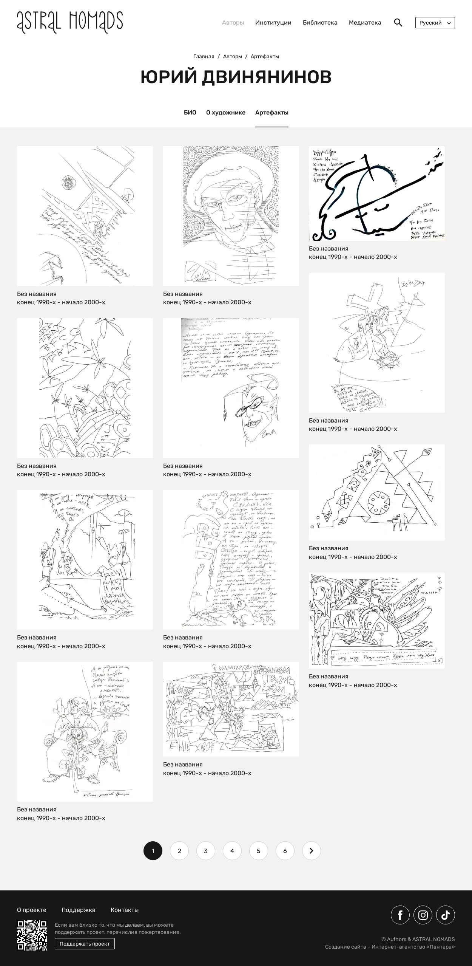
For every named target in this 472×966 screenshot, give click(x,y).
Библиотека (320, 22)
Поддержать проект (85, 944)
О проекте (31, 909)
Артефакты (271, 112)
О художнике (225, 112)
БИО (190, 112)
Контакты (125, 909)
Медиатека (365, 22)
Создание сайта (345, 947)
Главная (203, 56)
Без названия (37, 293)
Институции (273, 22)
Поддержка (79, 909)
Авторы (233, 22)
